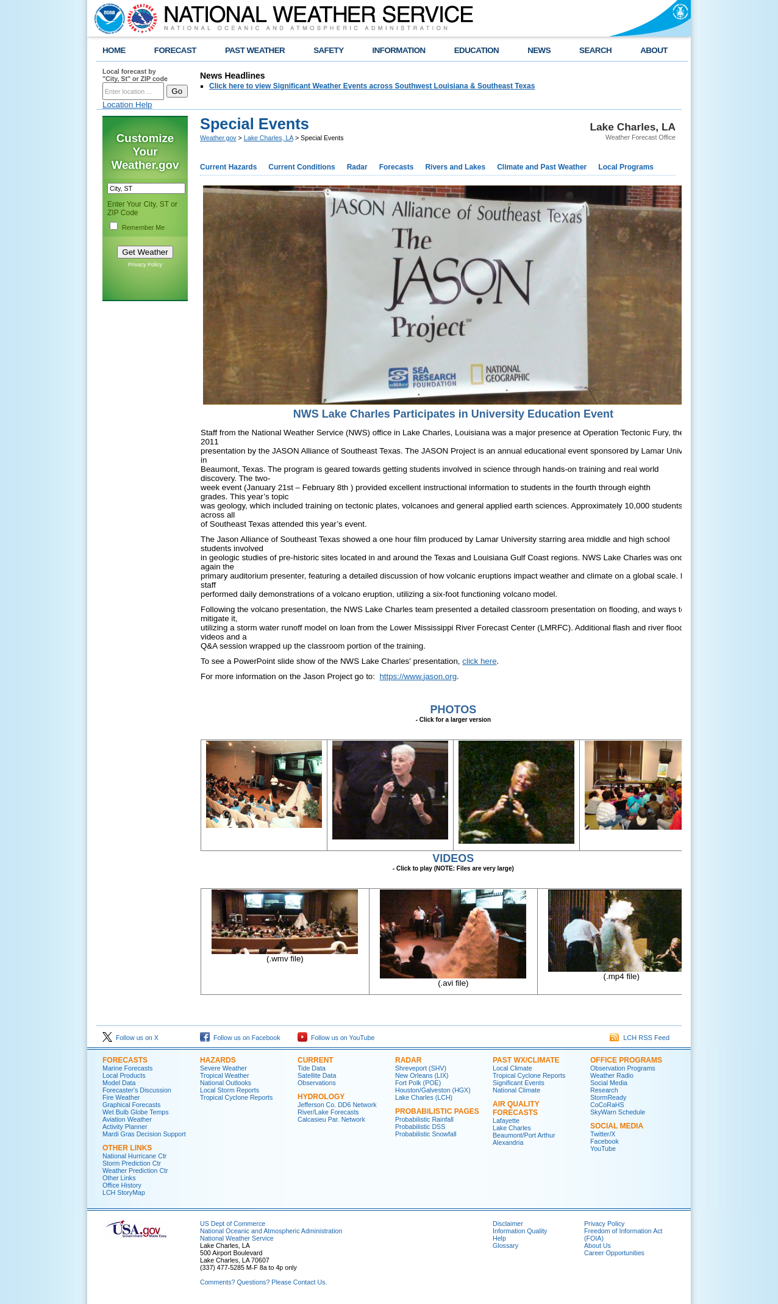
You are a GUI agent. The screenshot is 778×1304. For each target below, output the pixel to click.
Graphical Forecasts (131, 1104)
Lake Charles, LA (268, 137)
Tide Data (312, 1068)
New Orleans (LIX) (422, 1075)
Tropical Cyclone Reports (236, 1097)
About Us (597, 1245)
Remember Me (143, 227)
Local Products (124, 1075)
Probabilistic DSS (420, 1126)
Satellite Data (317, 1075)
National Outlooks (225, 1082)
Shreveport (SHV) (420, 1068)
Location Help (127, 104)
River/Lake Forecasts (328, 1112)
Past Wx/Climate (526, 1060)
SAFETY (328, 50)
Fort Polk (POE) (418, 1082)
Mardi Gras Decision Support (144, 1134)
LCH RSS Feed (639, 1037)
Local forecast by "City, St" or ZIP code (135, 75)
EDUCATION (476, 50)
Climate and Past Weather (542, 167)
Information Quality (520, 1231)
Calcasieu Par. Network (331, 1119)
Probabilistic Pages (437, 1111)
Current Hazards (228, 167)
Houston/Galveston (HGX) (433, 1090)
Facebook (604, 1141)
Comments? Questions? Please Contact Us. (263, 1282)
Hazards (218, 1060)
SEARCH (595, 50)
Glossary (505, 1245)
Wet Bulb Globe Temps (135, 1112)
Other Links (127, 1148)
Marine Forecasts (127, 1068)
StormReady (608, 1097)
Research (604, 1090)
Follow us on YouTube (336, 1037)
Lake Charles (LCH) (423, 1097)
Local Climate (512, 1068)
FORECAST (175, 50)
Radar (357, 167)
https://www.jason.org (418, 676)
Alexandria (508, 1142)
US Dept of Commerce (232, 1223)
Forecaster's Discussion (136, 1090)
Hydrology (321, 1096)
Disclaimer (508, 1223)
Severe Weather (223, 1068)
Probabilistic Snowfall (426, 1134)
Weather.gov (218, 137)
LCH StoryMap (123, 1192)
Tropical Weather (224, 1075)
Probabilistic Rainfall (424, 1119)
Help (499, 1238)
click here (479, 661)
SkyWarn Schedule (617, 1112)
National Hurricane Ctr (134, 1156)
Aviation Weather (127, 1119)
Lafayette (506, 1120)
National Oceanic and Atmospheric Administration (271, 1231)
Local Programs (626, 167)
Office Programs (626, 1060)
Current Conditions (301, 167)
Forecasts (396, 167)
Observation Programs (622, 1068)
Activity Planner (124, 1126)
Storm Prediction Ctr (131, 1163)
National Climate (516, 1090)
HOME (114, 50)
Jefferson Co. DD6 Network (337, 1104)
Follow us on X (130, 1037)
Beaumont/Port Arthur (524, 1135)
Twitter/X (602, 1134)
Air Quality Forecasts (516, 1108)
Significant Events (518, 1082)
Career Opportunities (614, 1252)
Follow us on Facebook (240, 1037)
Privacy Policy (145, 265)
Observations (317, 1082)
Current (316, 1060)
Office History (121, 1185)
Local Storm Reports (229, 1090)
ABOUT (654, 50)
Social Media (608, 1082)
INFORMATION (399, 50)
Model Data (119, 1082)
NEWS (539, 50)
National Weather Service (237, 1238)
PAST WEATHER (255, 50)
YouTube (603, 1148)
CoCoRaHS (607, 1104)
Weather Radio (611, 1075)
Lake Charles (512, 1127)
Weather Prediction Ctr (135, 1170)
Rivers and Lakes (455, 167)
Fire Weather (121, 1097)
